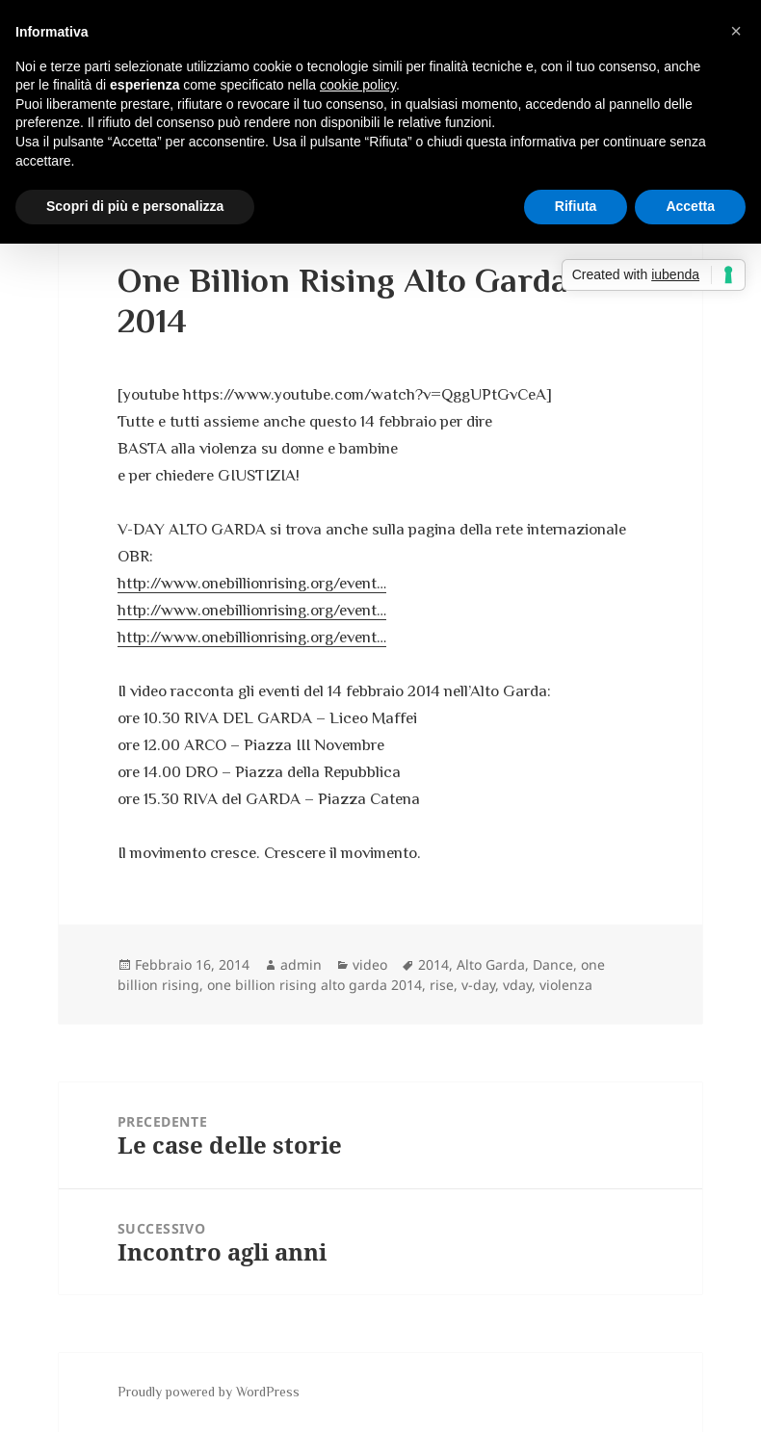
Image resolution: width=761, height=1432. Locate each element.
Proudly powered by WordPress (209, 1391)
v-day (478, 985)
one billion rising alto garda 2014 (314, 985)
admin (301, 964)
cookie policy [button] (358, 84)
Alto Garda (491, 964)
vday (517, 985)
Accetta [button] (690, 206)
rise (442, 985)
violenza (565, 985)
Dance (553, 964)
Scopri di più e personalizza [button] (134, 206)
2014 (433, 964)
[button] (736, 30)
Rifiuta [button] (576, 206)
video (370, 964)
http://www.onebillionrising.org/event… (252, 583)
